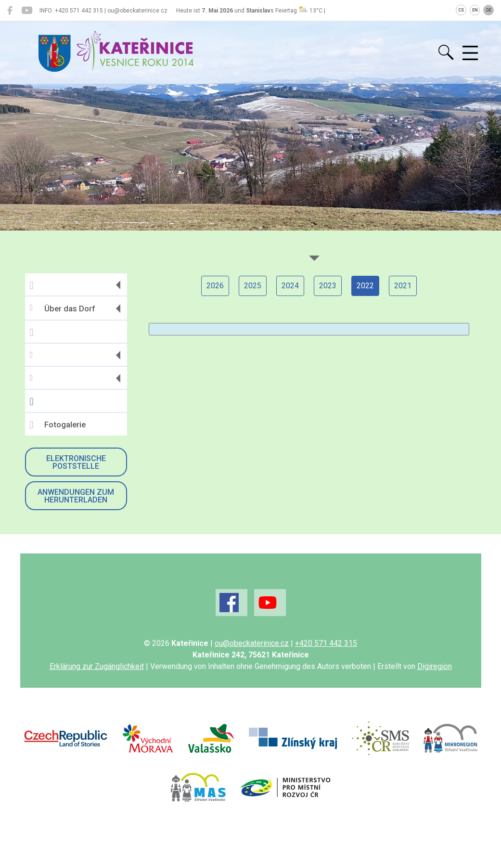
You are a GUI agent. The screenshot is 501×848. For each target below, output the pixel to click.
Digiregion (434, 666)
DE (488, 10)
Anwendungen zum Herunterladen (76, 496)
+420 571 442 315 (326, 643)
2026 (215, 285)
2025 (252, 285)
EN (475, 10)
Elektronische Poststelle (76, 462)
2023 (327, 285)
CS (461, 10)
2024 (290, 285)
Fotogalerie (58, 425)
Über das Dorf (62, 308)
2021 (402, 285)
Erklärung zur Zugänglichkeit (97, 666)
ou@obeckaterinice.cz (252, 643)
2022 (365, 285)
